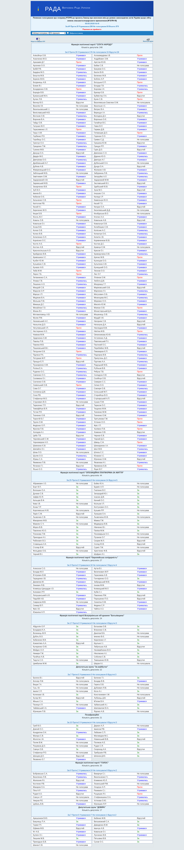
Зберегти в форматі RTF (38, 39)
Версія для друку (148, 39)
